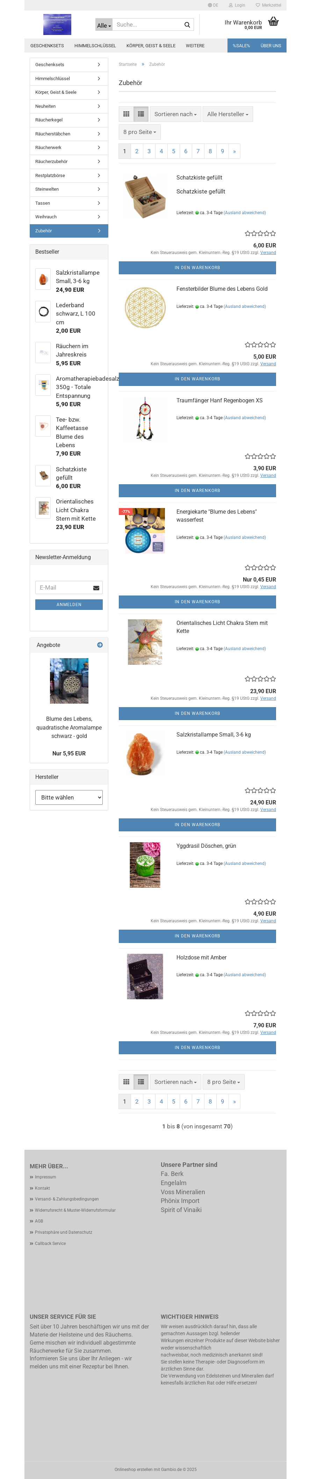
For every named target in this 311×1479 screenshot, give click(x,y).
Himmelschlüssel (95, 45)
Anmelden (69, 604)
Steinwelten (47, 189)
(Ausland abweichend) (245, 212)
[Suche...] (104, 24)
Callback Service (50, 1243)
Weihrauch (46, 216)
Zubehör (43, 230)
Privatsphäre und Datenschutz (63, 1232)
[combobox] (175, 114)
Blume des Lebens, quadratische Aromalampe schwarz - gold (69, 728)
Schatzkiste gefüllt (199, 177)
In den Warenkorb (197, 267)
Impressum (45, 1177)
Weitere (195, 45)
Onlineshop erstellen (134, 1469)
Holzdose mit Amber (201, 957)
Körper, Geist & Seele (150, 45)
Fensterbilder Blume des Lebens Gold (222, 289)
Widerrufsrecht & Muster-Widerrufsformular (75, 1210)
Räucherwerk (48, 147)
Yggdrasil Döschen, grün (206, 846)
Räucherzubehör (51, 161)
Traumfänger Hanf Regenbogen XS (219, 400)
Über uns (271, 45)
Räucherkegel (49, 119)
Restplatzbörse (50, 175)
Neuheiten (45, 106)
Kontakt (42, 1188)
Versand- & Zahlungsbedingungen (67, 1199)
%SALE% (241, 45)
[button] (213, 5)
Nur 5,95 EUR (69, 753)
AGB (39, 1221)
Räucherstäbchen (52, 133)
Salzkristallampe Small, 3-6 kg (213, 734)
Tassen (42, 203)
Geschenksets (47, 45)
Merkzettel (268, 5)
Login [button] (237, 5)
